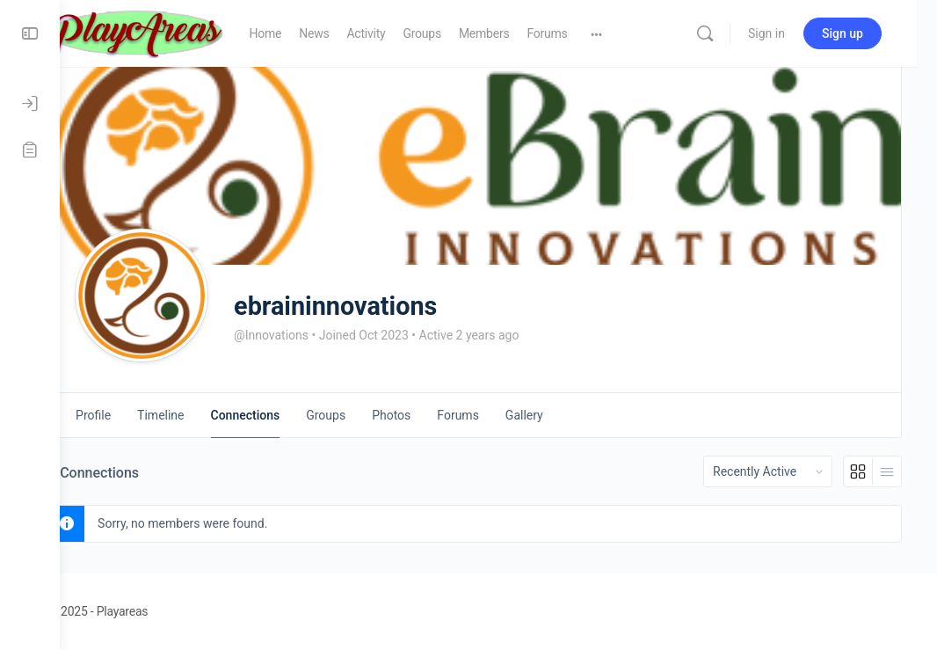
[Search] (725, 33)
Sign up (862, 33)
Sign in (786, 33)
